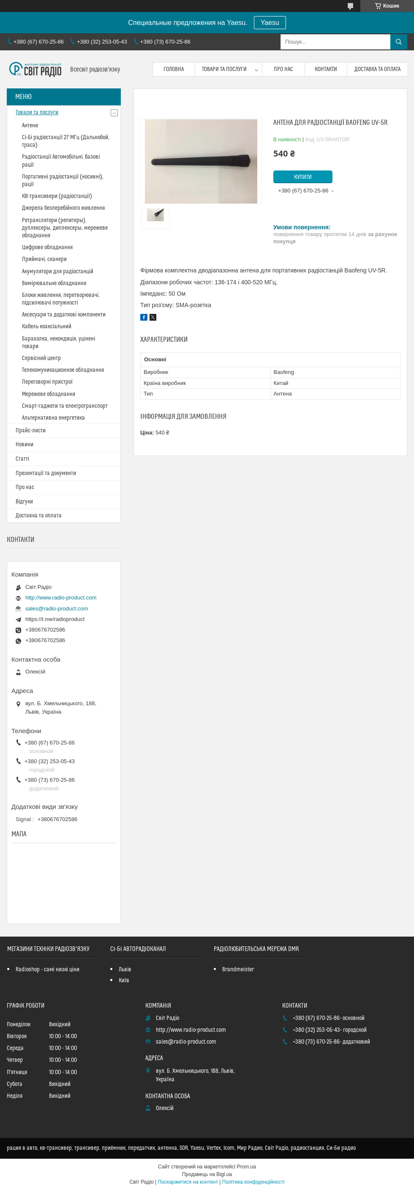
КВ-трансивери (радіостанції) (57, 196)
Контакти (326, 69)
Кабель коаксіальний (46, 326)
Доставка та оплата (377, 69)
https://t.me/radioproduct (54, 619)
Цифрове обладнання (47, 247)
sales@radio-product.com (56, 608)
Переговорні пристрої (47, 382)
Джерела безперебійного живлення (63, 208)
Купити (303, 177)
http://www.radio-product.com (60, 597)
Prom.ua (246, 1167)
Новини (24, 444)
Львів (125, 969)
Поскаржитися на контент (188, 1182)
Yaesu (270, 22)
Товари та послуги (224, 69)
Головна (173, 69)
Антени (30, 125)
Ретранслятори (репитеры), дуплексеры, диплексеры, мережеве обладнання (65, 228)
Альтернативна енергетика (53, 418)
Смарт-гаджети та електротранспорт (65, 406)
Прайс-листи (31, 430)
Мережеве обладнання (48, 394)
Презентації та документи (46, 473)
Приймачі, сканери (44, 259)
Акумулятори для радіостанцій (57, 271)
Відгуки (24, 501)
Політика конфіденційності (253, 1182)
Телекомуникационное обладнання (63, 370)
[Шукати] (398, 41)
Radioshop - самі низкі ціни (47, 969)
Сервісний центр (41, 358)
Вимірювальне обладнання (54, 283)
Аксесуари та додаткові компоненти (64, 314)
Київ (124, 980)
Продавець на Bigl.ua (207, 1174)
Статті (22, 459)
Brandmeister (238, 969)
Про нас (283, 69)
